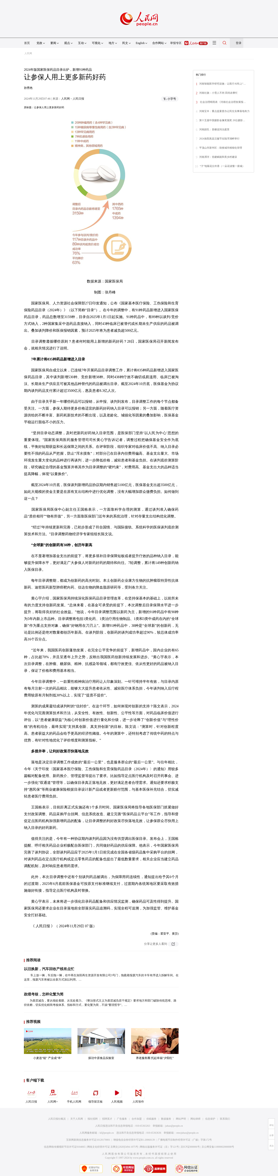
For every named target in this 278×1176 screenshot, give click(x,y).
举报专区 (176, 43)
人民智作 (138, 1095)
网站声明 (181, 1118)
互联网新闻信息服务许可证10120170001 (88, 1139)
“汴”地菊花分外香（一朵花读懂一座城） (222, 166)
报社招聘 (93, 1118)
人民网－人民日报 (72, 98)
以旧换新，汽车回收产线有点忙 (49, 969)
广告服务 (122, 1118)
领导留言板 (95, 1095)
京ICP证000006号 (190, 1146)
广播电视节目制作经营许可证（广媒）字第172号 (185, 1139)
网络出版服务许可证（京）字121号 (159, 1146)
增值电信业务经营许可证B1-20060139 (134, 1139)
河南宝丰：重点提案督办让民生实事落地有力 (224, 111)
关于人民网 (76, 1118)
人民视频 (117, 1095)
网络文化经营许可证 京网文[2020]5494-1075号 (112, 1146)
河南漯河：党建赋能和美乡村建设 (218, 157)
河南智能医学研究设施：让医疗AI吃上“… (222, 83)
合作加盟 (137, 1118)
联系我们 (225, 1118)
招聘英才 (107, 1118)
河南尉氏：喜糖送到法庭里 (214, 129)
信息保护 (210, 1118)
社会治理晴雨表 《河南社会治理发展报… (222, 102)
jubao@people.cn (174, 1125)
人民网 (28, 53)
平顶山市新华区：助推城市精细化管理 (220, 147)
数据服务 (166, 1118)
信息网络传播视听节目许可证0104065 (64, 1146)
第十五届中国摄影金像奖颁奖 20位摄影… (222, 120)
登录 (238, 43)
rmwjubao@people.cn (187, 1132)
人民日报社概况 (57, 1118)
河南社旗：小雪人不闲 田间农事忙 (218, 93)
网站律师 (195, 1118)
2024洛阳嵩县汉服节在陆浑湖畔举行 (219, 138)
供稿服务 (151, 1118)
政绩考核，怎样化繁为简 (43, 994)
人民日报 (31, 1095)
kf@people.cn (107, 1132)
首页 (27, 43)
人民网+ (52, 1095)
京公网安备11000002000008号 (218, 1146)
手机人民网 (74, 1095)
